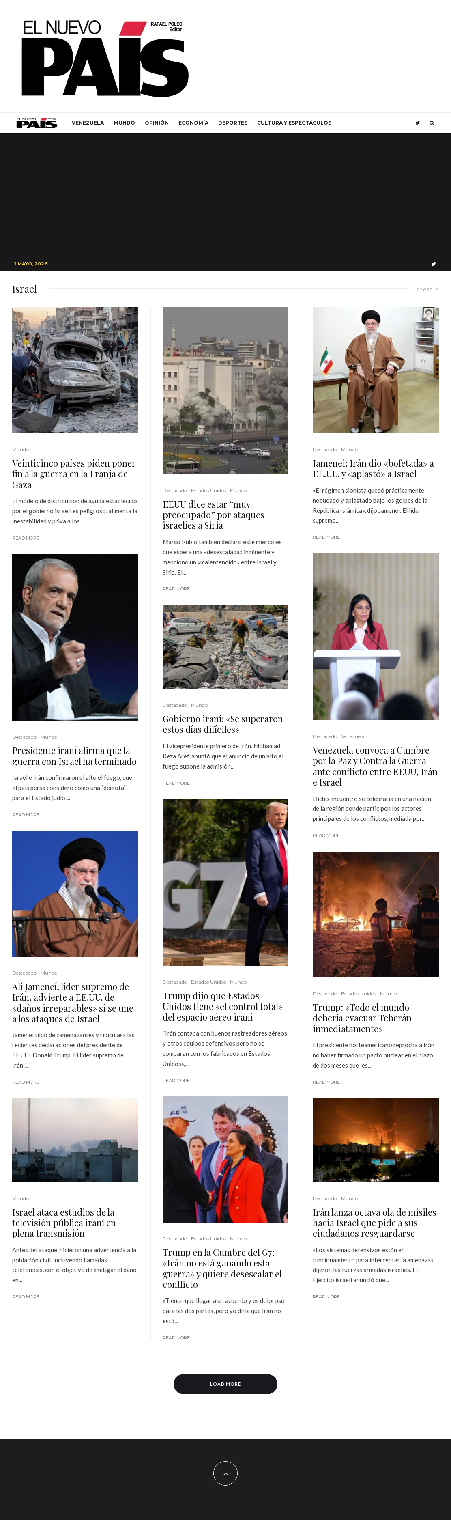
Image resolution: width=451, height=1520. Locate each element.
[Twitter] (417, 123)
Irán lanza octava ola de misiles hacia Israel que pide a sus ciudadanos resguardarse (374, 1223)
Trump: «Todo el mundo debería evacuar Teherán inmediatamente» (362, 1018)
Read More (25, 538)
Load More (225, 1384)
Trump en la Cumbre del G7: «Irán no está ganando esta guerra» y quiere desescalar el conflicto (222, 1268)
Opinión (157, 123)
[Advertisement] (225, 195)
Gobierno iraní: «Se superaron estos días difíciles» (223, 724)
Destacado (24, 737)
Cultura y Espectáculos (294, 123)
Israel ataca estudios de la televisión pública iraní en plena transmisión (64, 1223)
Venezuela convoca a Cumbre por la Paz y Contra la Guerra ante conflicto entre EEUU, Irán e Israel (375, 766)
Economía (193, 123)
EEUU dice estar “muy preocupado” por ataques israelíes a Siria (213, 515)
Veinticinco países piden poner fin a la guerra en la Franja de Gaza (74, 474)
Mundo (124, 123)
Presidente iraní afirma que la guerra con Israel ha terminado (74, 755)
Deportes (232, 123)
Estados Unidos (208, 490)
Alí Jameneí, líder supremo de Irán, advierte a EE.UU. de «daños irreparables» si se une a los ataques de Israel (72, 1002)
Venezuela (88, 123)
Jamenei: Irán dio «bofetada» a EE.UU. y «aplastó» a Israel (373, 468)
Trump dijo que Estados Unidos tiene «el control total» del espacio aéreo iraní (223, 1006)
